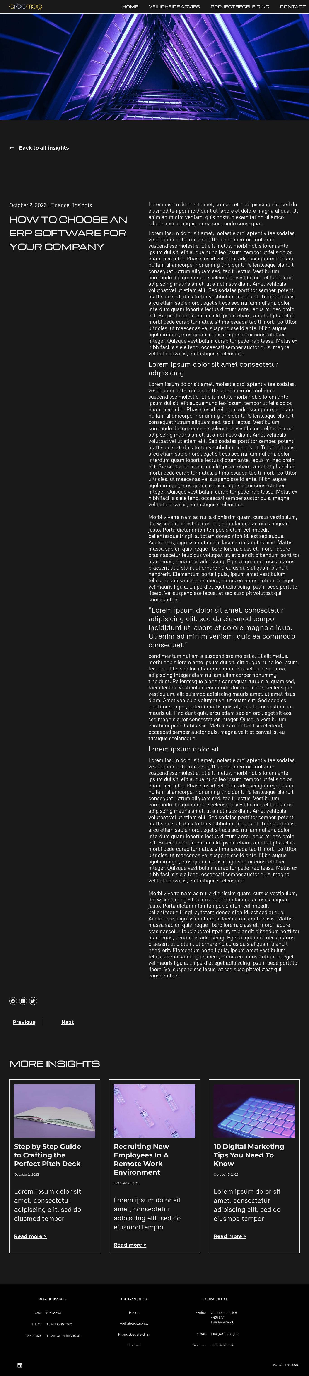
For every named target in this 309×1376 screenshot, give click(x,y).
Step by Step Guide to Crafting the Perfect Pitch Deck (47, 1155)
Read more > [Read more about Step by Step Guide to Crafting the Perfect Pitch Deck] (30, 1236)
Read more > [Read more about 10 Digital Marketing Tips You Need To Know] (230, 1236)
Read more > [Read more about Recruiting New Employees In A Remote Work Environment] (130, 1245)
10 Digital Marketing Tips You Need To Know (249, 1155)
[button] (39, 148)
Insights (82, 205)
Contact (293, 6)
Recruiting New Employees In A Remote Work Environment (141, 1159)
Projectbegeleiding (240, 6)
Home (130, 6)
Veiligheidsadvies (174, 6)
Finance (59, 205)
